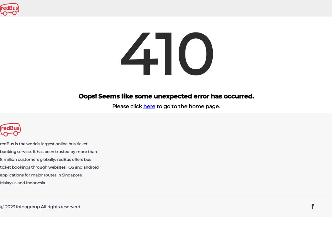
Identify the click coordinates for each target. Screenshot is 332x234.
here (149, 106)
